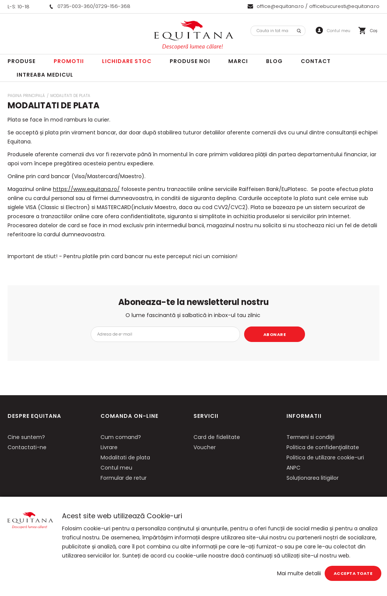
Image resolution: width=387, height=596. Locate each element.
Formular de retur (124, 478)
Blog (274, 61)
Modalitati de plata (125, 457)
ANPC (293, 467)
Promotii (69, 61)
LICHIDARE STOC (127, 61)
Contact (316, 61)
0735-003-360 (75, 6)
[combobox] (278, 31)
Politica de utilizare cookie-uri (325, 457)
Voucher (205, 447)
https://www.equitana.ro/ (86, 189)
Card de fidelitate (217, 437)
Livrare (109, 447)
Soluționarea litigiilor (312, 478)
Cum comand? (121, 437)
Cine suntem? (26, 437)
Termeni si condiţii (310, 437)
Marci (238, 61)
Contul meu (116, 467)
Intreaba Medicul (45, 75)
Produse (22, 61)
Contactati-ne (27, 447)
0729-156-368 (112, 6)
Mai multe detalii (299, 573)
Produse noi (190, 61)
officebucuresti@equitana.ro (344, 6)
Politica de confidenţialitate (322, 447)
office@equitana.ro (280, 6)
